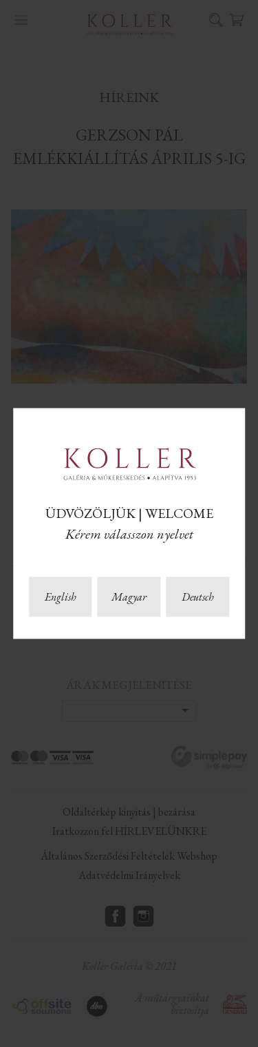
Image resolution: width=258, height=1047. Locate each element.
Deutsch (198, 597)
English (60, 597)
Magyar (129, 597)
